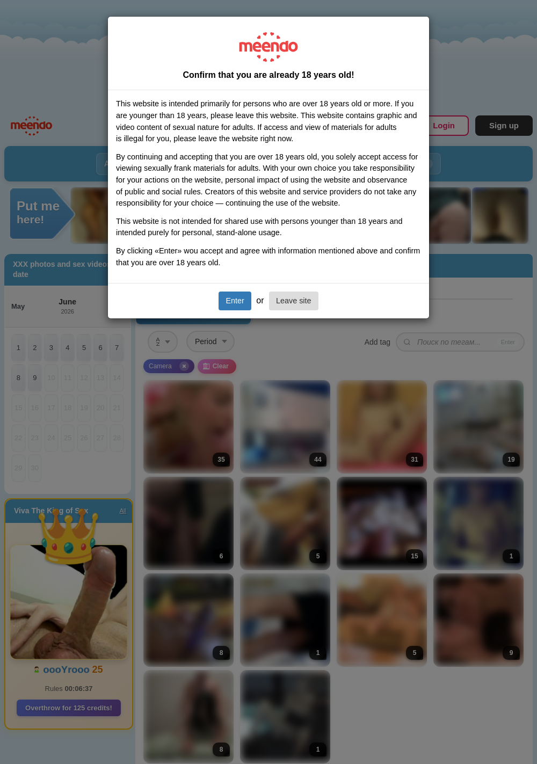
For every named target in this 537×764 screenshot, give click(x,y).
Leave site (293, 300)
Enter (235, 300)
